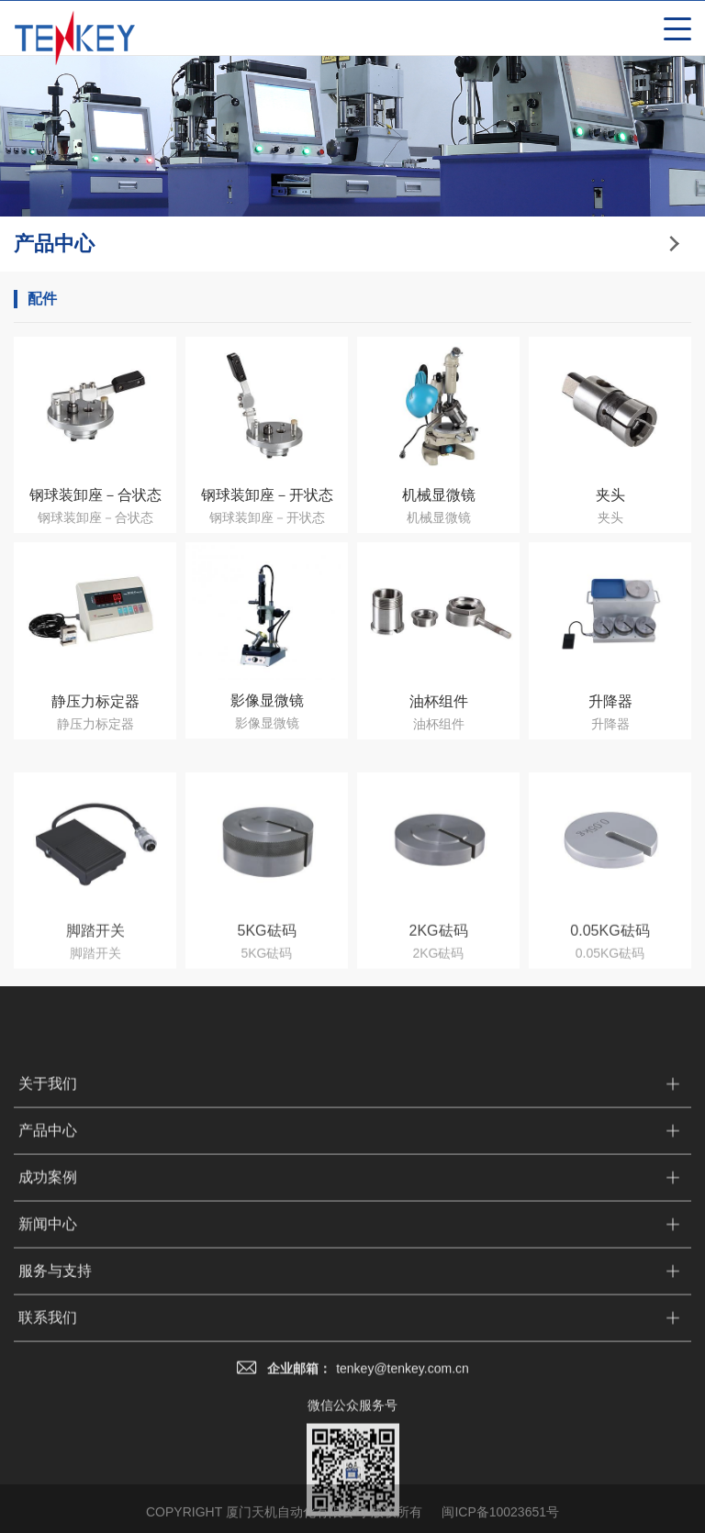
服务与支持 (55, 1438)
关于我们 (47, 1251)
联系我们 (47, 1485)
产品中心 (47, 1297)
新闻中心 (47, 1391)
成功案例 (47, 1344)
